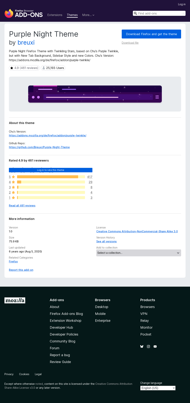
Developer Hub (61, 327)
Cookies (24, 374)
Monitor (146, 327)
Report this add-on (21, 269)
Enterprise (102, 321)
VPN (143, 314)
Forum (54, 348)
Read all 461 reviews (22, 205)
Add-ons (57, 300)
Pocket (145, 334)
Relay (144, 321)
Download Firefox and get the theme (151, 34)
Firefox (13, 261)
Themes (72, 15)
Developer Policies (64, 334)
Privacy (9, 374)
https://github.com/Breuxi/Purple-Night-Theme (39, 147)
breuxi (26, 42)
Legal (38, 374)
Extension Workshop (65, 321)
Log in (182, 4)
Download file (130, 42)
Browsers (147, 307)
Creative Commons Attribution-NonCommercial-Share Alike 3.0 (137, 231)
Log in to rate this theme (50, 170)
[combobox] (159, 13)
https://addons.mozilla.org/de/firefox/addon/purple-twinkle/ (47, 135)
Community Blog (62, 341)
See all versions (106, 241)
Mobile (100, 314)
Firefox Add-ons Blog (66, 314)
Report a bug (60, 355)
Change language (151, 382)
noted (39, 383)
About (54, 307)
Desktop (101, 307)
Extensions (54, 15)
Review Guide (60, 362)
